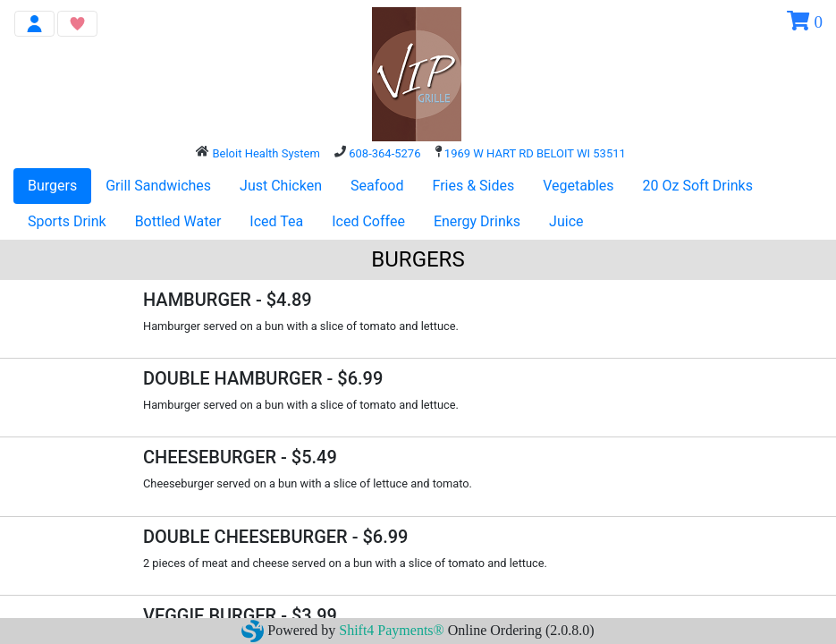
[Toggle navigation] (34, 24)
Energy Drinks (477, 221)
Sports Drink (67, 221)
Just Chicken (281, 185)
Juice (566, 221)
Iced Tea (276, 221)
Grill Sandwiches (158, 185)
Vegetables (578, 185)
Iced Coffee (368, 221)
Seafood (377, 185)
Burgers (52, 185)
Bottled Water (178, 221)
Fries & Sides (474, 185)
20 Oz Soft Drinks (698, 185)
